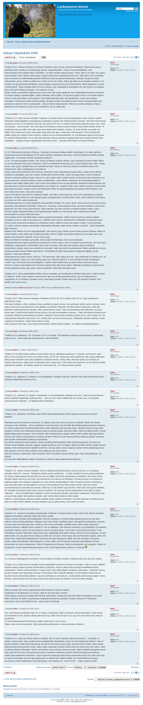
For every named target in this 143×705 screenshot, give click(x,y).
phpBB (61, 700)
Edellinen (8, 667)
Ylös (137, 109)
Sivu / (125, 57)
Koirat (17, 42)
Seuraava (134, 667)
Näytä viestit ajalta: (51, 667)
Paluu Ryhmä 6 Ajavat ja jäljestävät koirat (20, 679)
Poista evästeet (102, 695)
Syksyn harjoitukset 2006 (20, 53)
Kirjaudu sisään (132, 46)
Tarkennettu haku (131, 11)
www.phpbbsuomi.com (78, 701)
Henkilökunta (90, 695)
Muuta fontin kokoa (136, 41)
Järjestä (76, 667)
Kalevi (15, 63)
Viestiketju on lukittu (10, 57)
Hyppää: (90, 679)
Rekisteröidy (118, 46)
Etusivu (10, 42)
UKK (108, 46)
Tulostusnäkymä (131, 41)
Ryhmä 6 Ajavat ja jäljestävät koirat (35, 42)
